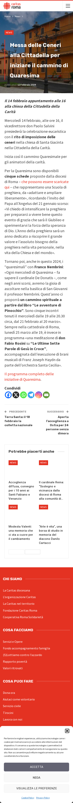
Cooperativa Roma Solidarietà (23, 617)
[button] (67, 731)
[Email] (46, 394)
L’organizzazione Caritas (19, 597)
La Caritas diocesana (16, 590)
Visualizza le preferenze (36, 788)
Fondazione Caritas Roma (20, 610)
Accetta (36, 767)
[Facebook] (8, 394)
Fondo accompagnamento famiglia (26, 648)
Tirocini (8, 713)
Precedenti (16, 552)
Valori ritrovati (13, 668)
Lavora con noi (12, 719)
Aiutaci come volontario (19, 699)
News (9, 32)
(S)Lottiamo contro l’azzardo (22, 655)
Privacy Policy (43, 797)
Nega (36, 777)
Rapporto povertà (15, 661)
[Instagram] (38, 394)
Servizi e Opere (13, 642)
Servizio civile (12, 706)
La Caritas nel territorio (18, 604)
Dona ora (9, 693)
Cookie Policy (27, 797)
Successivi (32, 552)
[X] (15, 394)
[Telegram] (31, 394)
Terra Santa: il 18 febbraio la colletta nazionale (18, 421)
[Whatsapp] (23, 394)
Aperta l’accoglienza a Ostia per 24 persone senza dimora (57, 425)
